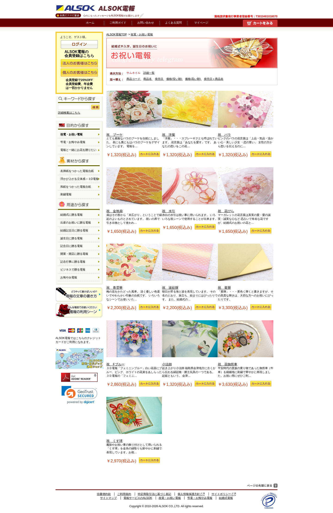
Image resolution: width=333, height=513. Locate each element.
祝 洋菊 (190, 114)
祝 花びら (245, 190)
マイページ (201, 22)
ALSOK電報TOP (116, 34)
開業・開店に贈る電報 (74, 253)
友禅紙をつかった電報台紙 (77, 171)
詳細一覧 (148, 73)
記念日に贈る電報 (71, 246)
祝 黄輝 (245, 266)
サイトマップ (108, 498)
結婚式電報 (226, 498)
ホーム (90, 22)
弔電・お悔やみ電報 (72, 142)
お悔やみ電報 (68, 277)
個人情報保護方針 (191, 494)
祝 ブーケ (134, 114)
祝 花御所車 (245, 343)
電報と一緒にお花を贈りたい (78, 150)
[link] (79, 395)
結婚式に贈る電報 (71, 214)
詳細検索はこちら (69, 112)
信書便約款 (104, 494)
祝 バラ (245, 114)
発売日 (159, 79)
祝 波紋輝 (190, 266)
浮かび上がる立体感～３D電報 (79, 178)
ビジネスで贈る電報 (72, 269)
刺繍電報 (65, 194)
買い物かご (260, 23)
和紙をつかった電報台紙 (75, 186)
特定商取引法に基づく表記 (154, 494)
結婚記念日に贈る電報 (74, 230)
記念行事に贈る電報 (72, 261)
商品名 (147, 79)
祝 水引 (190, 190)
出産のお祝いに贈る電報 (75, 222)
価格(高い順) (193, 79)
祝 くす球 (134, 420)
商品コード (133, 79)
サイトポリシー (224, 494)
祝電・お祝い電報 (142, 34)
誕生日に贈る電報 (71, 238)
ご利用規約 (124, 494)
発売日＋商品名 (213, 79)
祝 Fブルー (134, 343)
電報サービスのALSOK (137, 498)
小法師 (190, 343)
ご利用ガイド (118, 22)
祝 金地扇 (134, 190)
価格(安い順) (174, 79)
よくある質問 (173, 22)
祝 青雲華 (134, 266)
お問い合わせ (145, 22)
